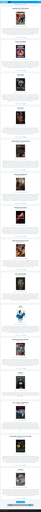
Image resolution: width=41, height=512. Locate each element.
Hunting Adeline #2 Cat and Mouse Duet (20, 141)
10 (27, 505)
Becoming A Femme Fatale (20, 207)
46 (32, 505)
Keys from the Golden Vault (20, 174)
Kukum (20, 306)
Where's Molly (20, 74)
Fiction (14, 26)
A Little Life (20, 469)
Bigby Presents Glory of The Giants (20, 339)
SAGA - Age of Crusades (20, 273)
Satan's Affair (20, 108)
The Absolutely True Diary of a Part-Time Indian (20, 436)
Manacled (20, 372)
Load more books (20, 502)
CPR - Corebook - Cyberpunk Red (20, 402)
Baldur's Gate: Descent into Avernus (20, 240)
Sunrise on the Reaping (20, 41)
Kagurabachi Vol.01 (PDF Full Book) (20, 8)
